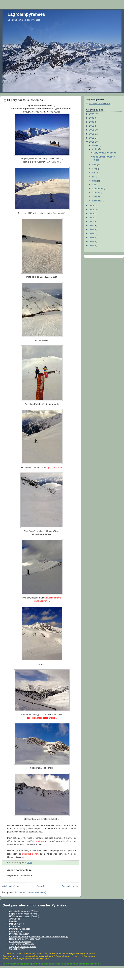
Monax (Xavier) (16, 924)
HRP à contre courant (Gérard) (24, 916)
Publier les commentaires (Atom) (30, 892)
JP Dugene (14, 919)
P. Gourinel (14, 926)
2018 (92, 218)
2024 (92, 241)
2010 (92, 126)
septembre (97, 189)
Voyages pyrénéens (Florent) (23, 946)
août (94, 185)
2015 (92, 205)
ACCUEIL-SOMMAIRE (99, 103)
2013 (92, 138)
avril (94, 169)
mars (94, 165)
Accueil (40, 886)
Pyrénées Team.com (19, 934)
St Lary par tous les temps (103, 153)
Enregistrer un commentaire (19, 875)
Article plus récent (10, 886)
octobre (96, 193)
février (95, 149)
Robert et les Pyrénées (20, 941)
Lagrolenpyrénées (26, 14)
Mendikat (13, 921)
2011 (92, 130)
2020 (92, 225)
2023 (92, 238)
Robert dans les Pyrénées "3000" (25, 939)
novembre (97, 197)
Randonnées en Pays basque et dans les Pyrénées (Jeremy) (38, 936)
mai (94, 173)
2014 (92, 142)
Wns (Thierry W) (17, 949)
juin (94, 177)
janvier (95, 145)
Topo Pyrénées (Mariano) (21, 944)
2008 (92, 118)
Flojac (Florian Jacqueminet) (23, 913)
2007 (92, 114)
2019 (92, 222)
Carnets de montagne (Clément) (24, 911)
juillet (94, 181)
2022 (92, 233)
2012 (92, 134)
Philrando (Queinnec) (19, 929)
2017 (92, 214)
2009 (92, 122)
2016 (92, 209)
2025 (92, 245)
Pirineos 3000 (16, 931)
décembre (97, 201)
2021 (92, 229)
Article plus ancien (70, 886)
